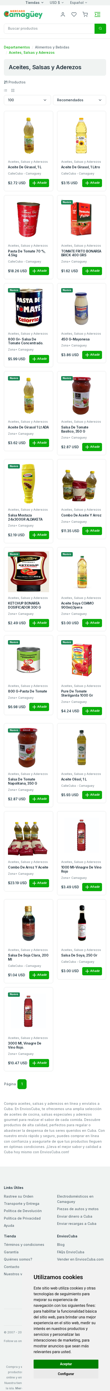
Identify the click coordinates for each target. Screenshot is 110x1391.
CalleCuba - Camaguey (24, 173)
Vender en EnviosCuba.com (80, 1259)
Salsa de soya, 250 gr (79, 955)
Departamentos (17, 47)
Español (77, 2)
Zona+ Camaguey (74, 261)
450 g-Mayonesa (75, 339)
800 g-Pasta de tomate (27, 691)
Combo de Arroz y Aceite (28, 867)
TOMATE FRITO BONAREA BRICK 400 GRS (81, 253)
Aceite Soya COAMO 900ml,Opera (77, 605)
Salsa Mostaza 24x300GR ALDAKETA (25, 517)
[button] (85, 14)
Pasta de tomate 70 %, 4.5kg (26, 253)
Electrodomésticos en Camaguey (75, 1199)
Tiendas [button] (32, 2)
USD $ (55, 2)
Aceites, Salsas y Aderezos (32, 52)
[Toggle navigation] (97, 14)
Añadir (39, 183)
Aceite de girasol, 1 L (24, 167)
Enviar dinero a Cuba (74, 1216)
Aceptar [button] (66, 1364)
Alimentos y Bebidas (52, 47)
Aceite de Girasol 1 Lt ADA (28, 427)
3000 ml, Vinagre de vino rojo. (24, 1045)
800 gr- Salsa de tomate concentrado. (25, 341)
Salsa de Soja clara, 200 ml (28, 957)
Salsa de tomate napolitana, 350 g (22, 781)
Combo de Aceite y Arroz (81, 515)
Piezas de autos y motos (78, 1209)
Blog (61, 1244)
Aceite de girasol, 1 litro (80, 167)
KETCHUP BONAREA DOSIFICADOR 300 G (24, 605)
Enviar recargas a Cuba (76, 1223)
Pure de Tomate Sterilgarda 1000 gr (77, 693)
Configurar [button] (66, 1374)
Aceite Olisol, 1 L (74, 779)
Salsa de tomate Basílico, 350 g (74, 429)
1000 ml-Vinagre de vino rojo (81, 869)
